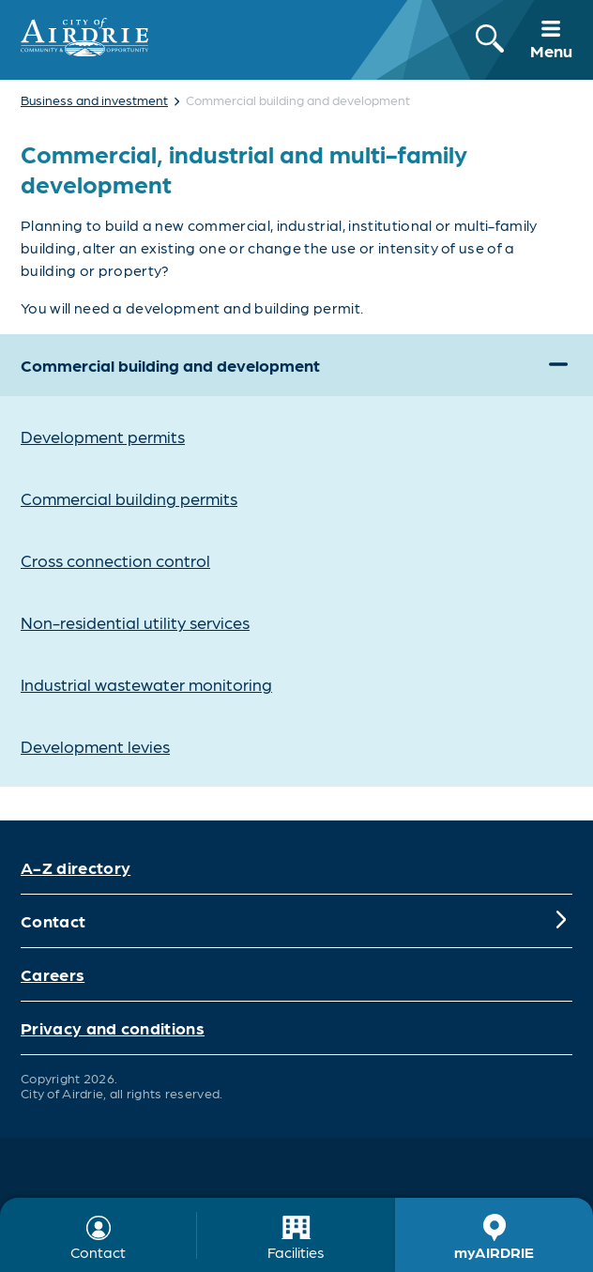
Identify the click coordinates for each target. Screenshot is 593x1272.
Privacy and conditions (113, 1027)
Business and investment (94, 99)
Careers (52, 974)
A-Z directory (75, 867)
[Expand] (558, 365)
